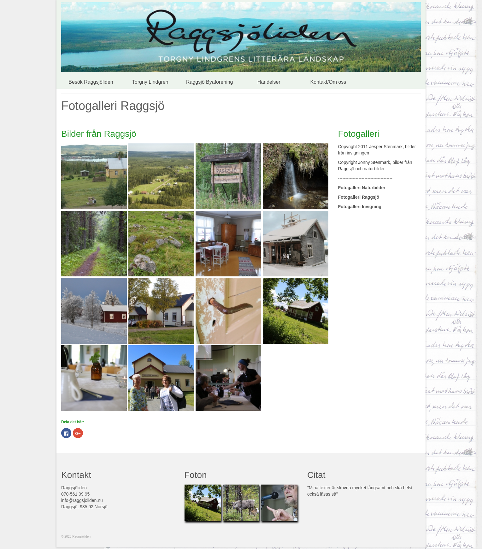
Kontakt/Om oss (328, 82)
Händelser (268, 82)
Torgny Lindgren (150, 82)
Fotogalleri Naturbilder (361, 187)
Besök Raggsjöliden (90, 82)
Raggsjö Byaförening (209, 82)
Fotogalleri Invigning (360, 206)
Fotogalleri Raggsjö (358, 197)
